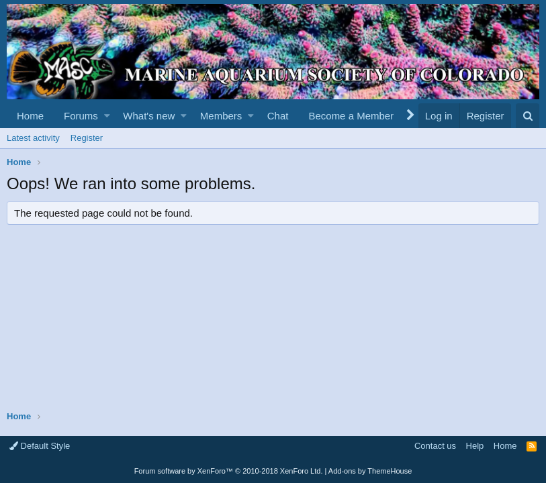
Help (475, 446)
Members (221, 115)
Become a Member (351, 115)
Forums (81, 115)
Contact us (435, 446)
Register (87, 138)
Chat (278, 115)
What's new (149, 115)
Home (30, 115)
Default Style (39, 446)
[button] (107, 115)
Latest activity (33, 138)
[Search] (527, 115)
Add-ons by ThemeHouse (370, 471)
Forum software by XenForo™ (228, 471)
